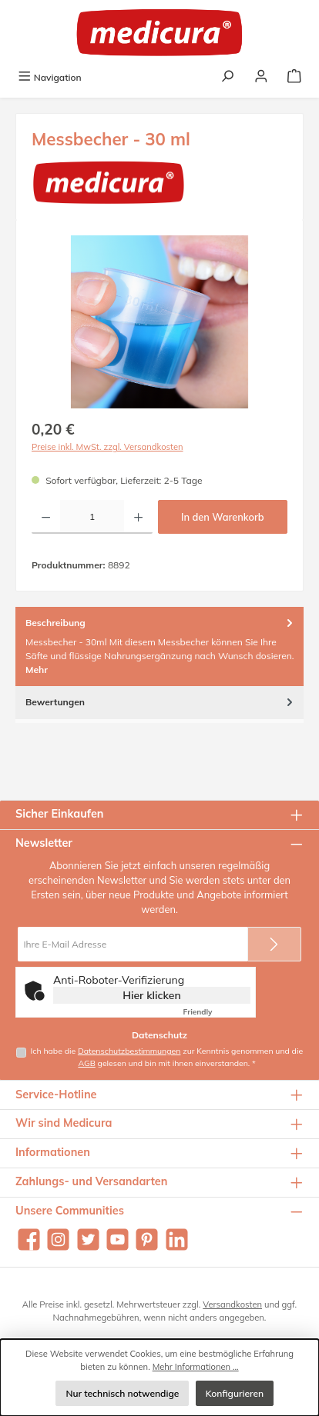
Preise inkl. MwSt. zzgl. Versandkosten (107, 446)
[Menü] (50, 77)
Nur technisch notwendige (122, 1393)
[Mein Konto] (261, 77)
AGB (86, 1063)
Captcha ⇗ (216, 1012)
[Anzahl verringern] (46, 517)
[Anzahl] (92, 517)
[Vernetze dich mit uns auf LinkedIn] (176, 1239)
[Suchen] (227, 77)
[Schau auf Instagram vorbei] (58, 1239)
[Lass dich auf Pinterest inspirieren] (146, 1239)
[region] (159, 321)
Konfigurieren (235, 1393)
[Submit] (274, 944)
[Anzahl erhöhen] (138, 517)
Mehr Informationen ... (196, 1366)
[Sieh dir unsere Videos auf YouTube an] (117, 1239)
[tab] (159, 646)
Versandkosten (232, 1304)
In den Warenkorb (222, 517)
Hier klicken (152, 995)
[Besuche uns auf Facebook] (28, 1239)
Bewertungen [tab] (160, 702)
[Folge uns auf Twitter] (88, 1239)
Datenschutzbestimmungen (129, 1050)
